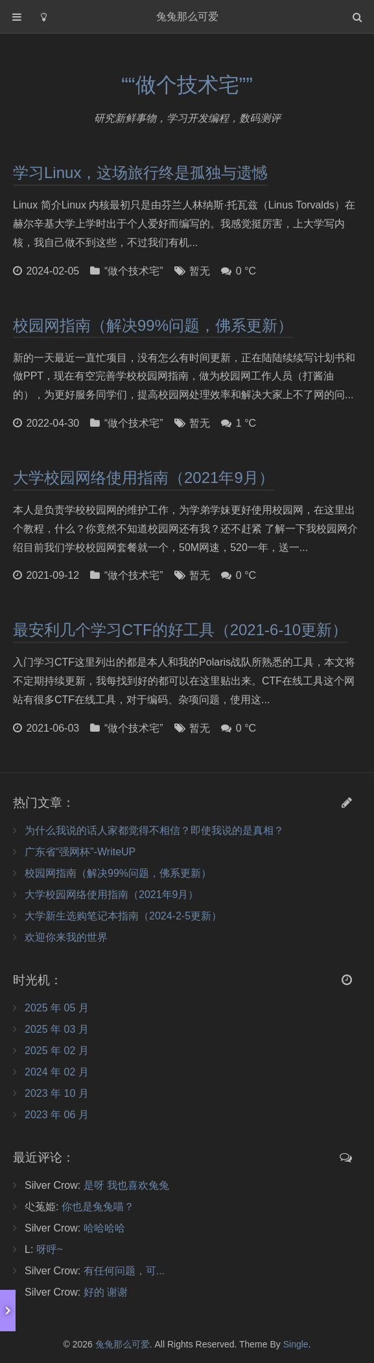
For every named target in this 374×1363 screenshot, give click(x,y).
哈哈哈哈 (104, 1227)
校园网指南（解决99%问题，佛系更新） (153, 325)
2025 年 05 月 (57, 1007)
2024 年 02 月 (57, 1071)
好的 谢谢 (106, 1292)
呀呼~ (49, 1249)
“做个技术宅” (133, 270)
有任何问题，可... (124, 1270)
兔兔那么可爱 (122, 1344)
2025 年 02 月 (57, 1050)
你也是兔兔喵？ (98, 1206)
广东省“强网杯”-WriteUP (80, 851)
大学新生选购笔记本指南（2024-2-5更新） (123, 915)
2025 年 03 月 (57, 1029)
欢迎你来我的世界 (66, 937)
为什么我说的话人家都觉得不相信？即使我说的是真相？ (154, 830)
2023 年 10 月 (57, 1093)
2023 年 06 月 (57, 1114)
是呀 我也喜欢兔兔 (126, 1185)
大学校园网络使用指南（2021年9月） (143, 477)
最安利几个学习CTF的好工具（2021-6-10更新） (180, 629)
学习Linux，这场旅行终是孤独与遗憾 (140, 172)
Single (296, 1344)
